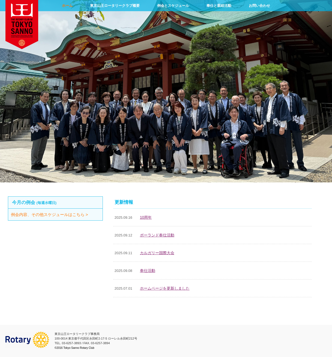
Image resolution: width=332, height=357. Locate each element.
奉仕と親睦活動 (219, 6)
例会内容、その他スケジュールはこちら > (55, 214)
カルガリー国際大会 (157, 253)
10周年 (146, 217)
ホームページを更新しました (165, 288)
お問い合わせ (259, 6)
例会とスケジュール (173, 6)
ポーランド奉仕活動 (157, 235)
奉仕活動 (147, 270)
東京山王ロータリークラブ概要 (115, 6)
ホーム (67, 6)
